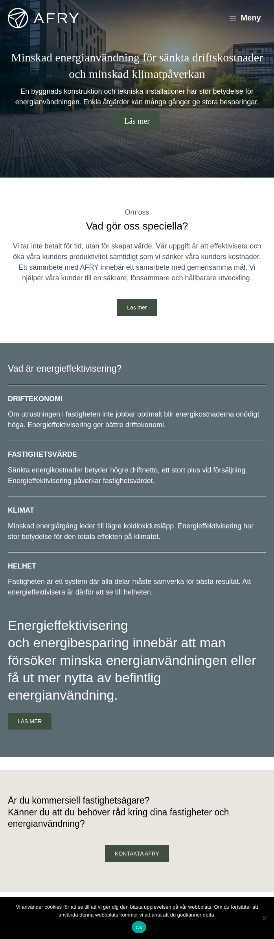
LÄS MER (30, 721)
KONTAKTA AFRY (137, 853)
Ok (139, 927)
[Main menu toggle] (244, 18)
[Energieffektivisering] (43, 18)
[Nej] (264, 918)
